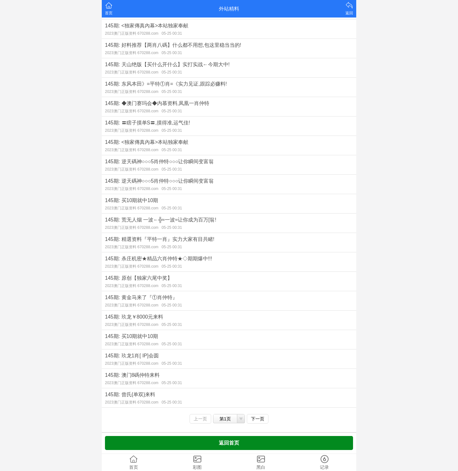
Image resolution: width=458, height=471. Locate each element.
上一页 (200, 418)
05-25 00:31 (172, 33)
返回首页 (229, 443)
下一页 (257, 418)
